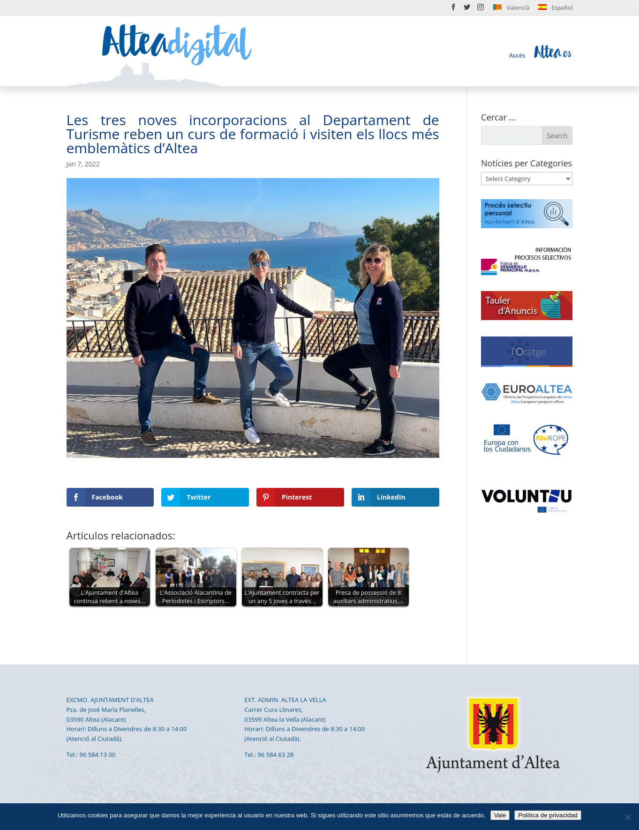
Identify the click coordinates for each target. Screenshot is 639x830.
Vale (500, 815)
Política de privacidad (548, 815)
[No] (627, 817)
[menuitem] (511, 9)
